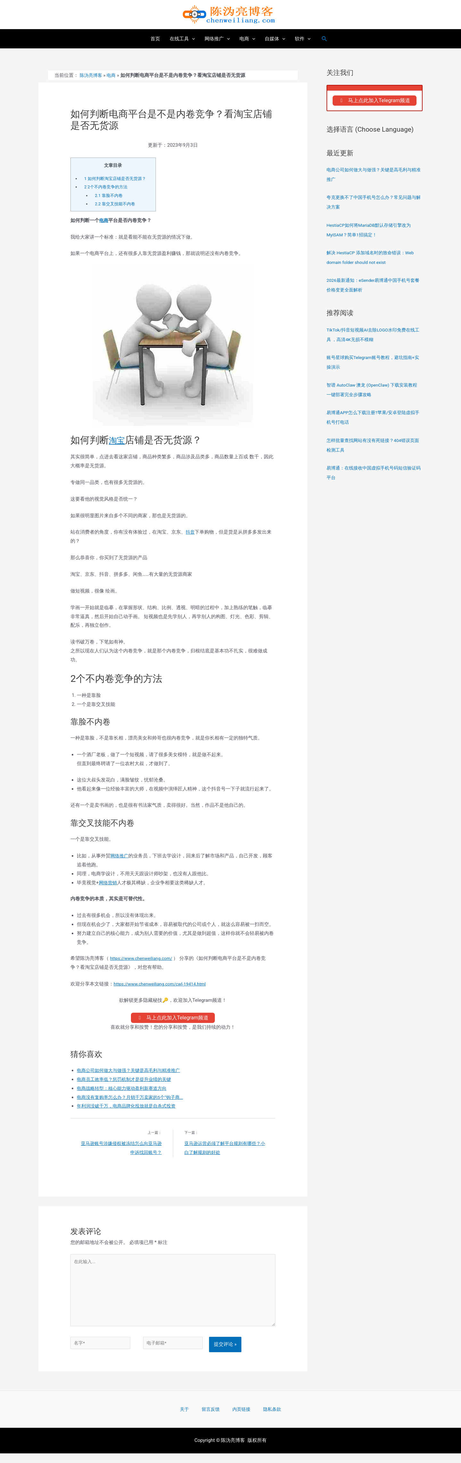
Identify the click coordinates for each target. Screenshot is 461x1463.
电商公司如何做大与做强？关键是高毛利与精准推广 (132, 1072)
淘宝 (118, 439)
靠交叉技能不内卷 (116, 203)
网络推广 (120, 856)
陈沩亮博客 (92, 75)
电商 (113, 75)
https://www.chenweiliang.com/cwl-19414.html (164, 984)
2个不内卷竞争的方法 (107, 186)
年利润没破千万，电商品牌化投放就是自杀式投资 (129, 1108)
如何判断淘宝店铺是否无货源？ (117, 178)
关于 (194, 1418)
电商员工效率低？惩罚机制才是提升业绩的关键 (127, 1081)
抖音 (190, 532)
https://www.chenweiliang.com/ (144, 958)
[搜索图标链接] (325, 39)
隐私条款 (261, 1418)
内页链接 (237, 1418)
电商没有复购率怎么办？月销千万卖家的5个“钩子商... (134, 1099)
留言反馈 (213, 1418)
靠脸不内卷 (110, 195)
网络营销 (108, 883)
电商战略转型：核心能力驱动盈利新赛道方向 (125, 1090)
